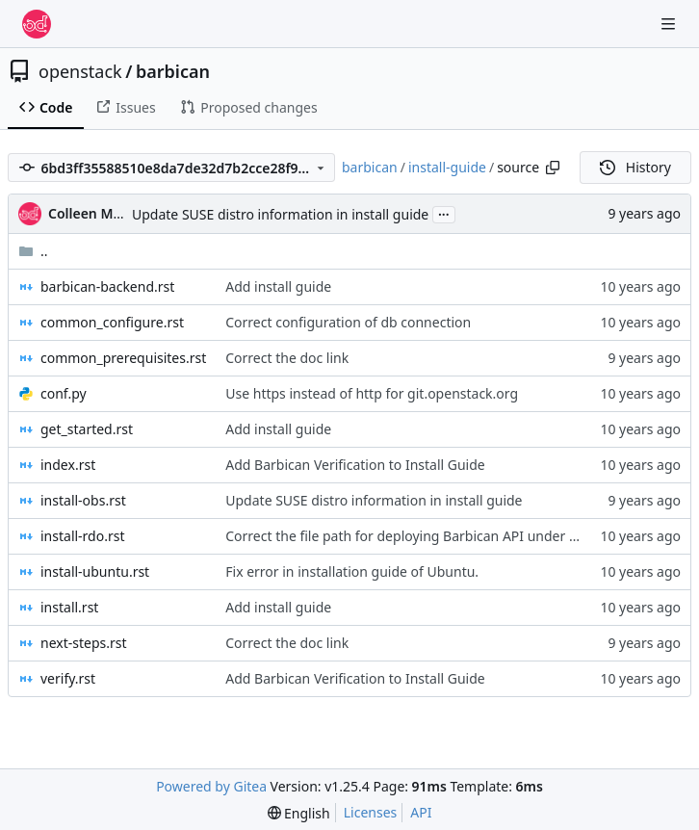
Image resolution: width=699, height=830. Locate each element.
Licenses (371, 812)
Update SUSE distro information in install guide (280, 214)
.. (33, 251)
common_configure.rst (112, 322)
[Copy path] (552, 167)
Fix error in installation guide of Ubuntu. (352, 571)
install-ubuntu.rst (94, 571)
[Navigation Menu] (670, 23)
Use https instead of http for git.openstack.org (371, 393)
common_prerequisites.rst (123, 358)
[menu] (299, 813)
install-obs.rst (83, 500)
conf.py (63, 393)
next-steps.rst (83, 643)
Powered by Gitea (211, 786)
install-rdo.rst (82, 536)
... (444, 213)
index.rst (67, 464)
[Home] (37, 24)
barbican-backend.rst (107, 286)
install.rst (69, 607)
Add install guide (278, 286)
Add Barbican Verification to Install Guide (354, 464)
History (635, 167)
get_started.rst (86, 429)
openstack (80, 71)
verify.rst (67, 678)
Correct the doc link (287, 358)
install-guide (447, 167)
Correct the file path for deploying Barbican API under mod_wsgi (429, 536)
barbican (173, 71)
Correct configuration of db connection (348, 322)
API (420, 812)
